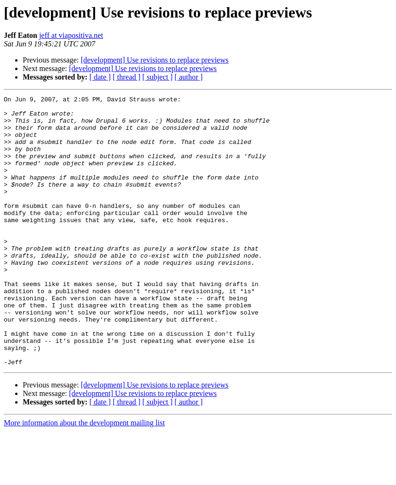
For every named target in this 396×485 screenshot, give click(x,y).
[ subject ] (157, 77)
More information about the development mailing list (84, 477)
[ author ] (189, 77)
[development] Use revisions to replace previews (155, 60)
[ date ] (100, 77)
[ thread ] (127, 77)
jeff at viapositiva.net (71, 35)
